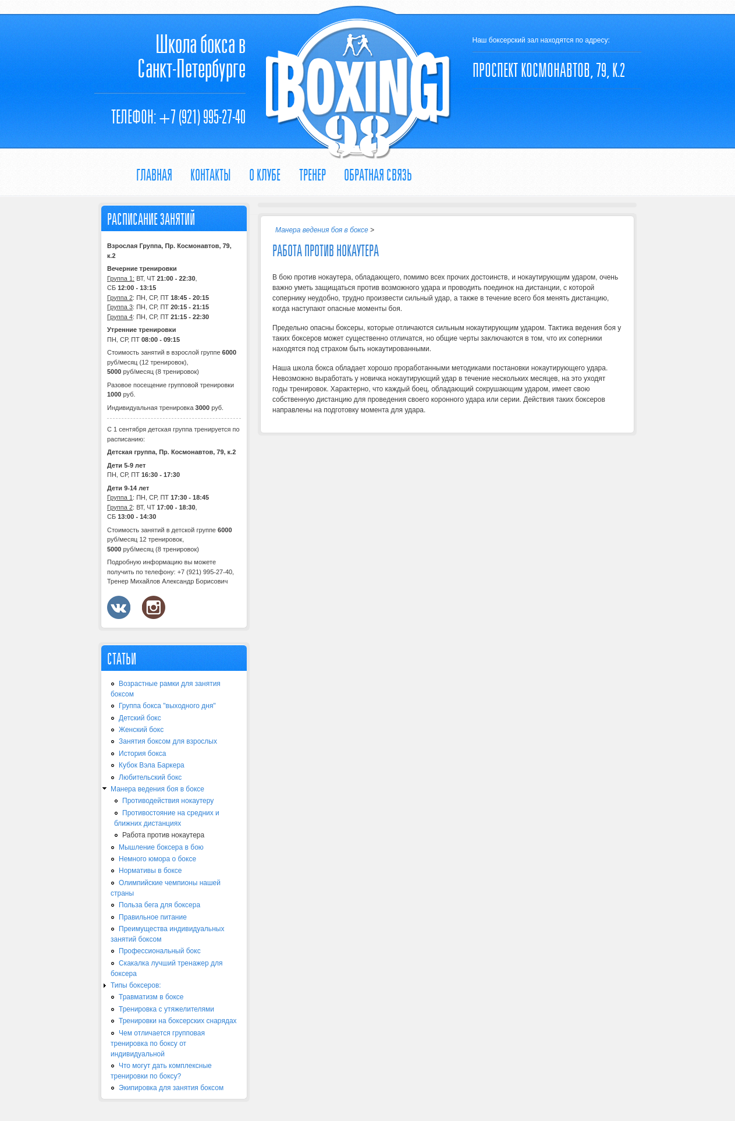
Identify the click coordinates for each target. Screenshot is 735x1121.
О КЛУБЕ (264, 175)
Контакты (210, 175)
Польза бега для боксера (159, 905)
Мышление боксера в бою (161, 847)
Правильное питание (153, 917)
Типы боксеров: (136, 985)
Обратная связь (378, 175)
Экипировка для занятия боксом (171, 1088)
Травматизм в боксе (151, 997)
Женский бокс (141, 730)
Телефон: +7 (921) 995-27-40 (178, 117)
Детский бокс (140, 718)
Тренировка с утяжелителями (166, 1009)
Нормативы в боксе (150, 871)
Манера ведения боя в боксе (157, 789)
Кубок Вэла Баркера (151, 765)
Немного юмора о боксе (157, 859)
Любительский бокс (150, 777)
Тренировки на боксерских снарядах (178, 1021)
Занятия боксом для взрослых (168, 741)
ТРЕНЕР (312, 175)
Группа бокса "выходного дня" (167, 706)
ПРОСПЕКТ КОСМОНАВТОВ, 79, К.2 (549, 70)
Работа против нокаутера (163, 835)
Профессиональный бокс (160, 951)
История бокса (142, 753)
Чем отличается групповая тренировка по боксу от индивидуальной (158, 1043)
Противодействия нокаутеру (168, 801)
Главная (154, 175)
